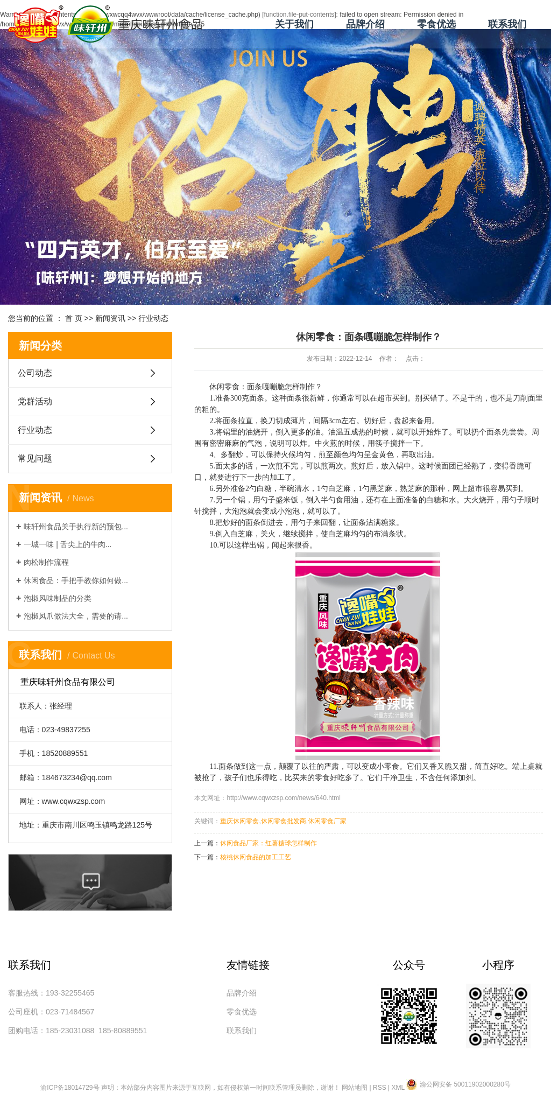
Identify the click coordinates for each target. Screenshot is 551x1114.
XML (398, 1087)
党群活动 (35, 401)
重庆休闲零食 (239, 821)
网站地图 (355, 1087)
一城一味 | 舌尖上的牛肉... (67, 544)
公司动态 (35, 372)
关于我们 (294, 24)
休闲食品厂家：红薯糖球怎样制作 (268, 843)
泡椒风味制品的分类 (57, 598)
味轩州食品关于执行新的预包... (76, 526)
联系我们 (507, 24)
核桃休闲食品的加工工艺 (255, 857)
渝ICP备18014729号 (69, 1087)
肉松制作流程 (46, 562)
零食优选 (436, 24)
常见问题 (35, 458)
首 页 (73, 318)
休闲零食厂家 (327, 821)
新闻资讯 (110, 318)
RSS (379, 1087)
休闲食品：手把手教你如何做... (76, 580)
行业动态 (153, 318)
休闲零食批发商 (283, 821)
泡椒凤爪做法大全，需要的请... (76, 616)
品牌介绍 (365, 24)
